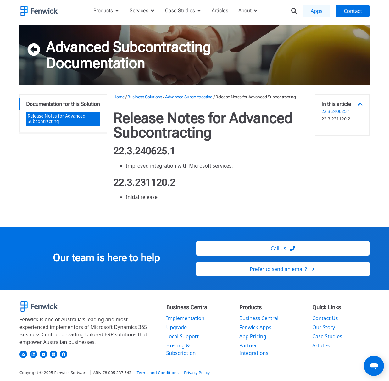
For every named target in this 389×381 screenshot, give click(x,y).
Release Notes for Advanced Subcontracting (57, 118)
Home (119, 96)
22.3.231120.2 (335, 119)
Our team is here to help (106, 258)
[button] (360, 104)
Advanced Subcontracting (128, 47)
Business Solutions (144, 96)
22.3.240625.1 (335, 111)
